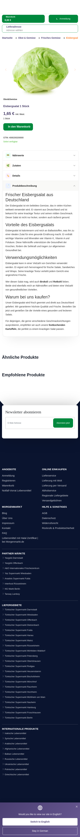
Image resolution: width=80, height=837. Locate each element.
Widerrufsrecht (50, 523)
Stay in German (40, 831)
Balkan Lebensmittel (13, 754)
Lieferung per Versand (54, 485)
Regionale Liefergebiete (55, 495)
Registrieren (8, 480)
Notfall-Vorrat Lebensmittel (16, 490)
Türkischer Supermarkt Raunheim (19, 687)
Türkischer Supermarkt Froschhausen (21, 712)
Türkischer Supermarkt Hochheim (19, 692)
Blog (4, 513)
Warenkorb (8, 485)
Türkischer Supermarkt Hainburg (19, 707)
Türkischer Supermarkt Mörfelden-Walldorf (23, 651)
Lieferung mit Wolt (52, 480)
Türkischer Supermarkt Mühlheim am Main (23, 697)
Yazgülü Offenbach (12, 563)
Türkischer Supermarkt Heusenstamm (21, 671)
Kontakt (6, 528)
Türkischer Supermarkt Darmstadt (19, 609)
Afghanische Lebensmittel (15, 748)
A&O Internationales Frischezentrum (20, 568)
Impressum (8, 523)
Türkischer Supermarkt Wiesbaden (20, 614)
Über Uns (7, 518)
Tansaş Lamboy (11, 594)
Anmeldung (63, 18)
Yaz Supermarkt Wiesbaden (16, 573)
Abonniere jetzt (63, 423)
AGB (44, 513)
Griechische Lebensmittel (15, 774)
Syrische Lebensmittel (14, 738)
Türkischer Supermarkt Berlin (17, 717)
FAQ (4, 533)
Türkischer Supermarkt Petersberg (20, 656)
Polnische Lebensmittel (14, 769)
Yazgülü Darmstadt (12, 558)
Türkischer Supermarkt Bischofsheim (21, 676)
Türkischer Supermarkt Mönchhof (19, 681)
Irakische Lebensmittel (14, 733)
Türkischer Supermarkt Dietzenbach (20, 625)
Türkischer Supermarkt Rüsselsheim (20, 645)
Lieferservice (49, 475)
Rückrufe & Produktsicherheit (58, 528)
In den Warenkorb (18, 126)
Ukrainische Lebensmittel (15, 764)
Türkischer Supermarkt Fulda (17, 630)
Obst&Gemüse (10, 99)
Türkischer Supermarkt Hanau (17, 635)
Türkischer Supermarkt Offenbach (19, 620)
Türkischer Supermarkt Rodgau (18, 666)
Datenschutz (49, 518)
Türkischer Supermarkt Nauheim (19, 702)
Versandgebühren (52, 500)
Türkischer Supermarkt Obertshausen (21, 661)
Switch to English (40, 821)
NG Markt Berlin (11, 589)
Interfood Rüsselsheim (14, 583)
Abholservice (49, 490)
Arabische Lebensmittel (14, 743)
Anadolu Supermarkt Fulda (16, 578)
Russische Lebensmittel (14, 759)
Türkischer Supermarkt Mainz (17, 640)
